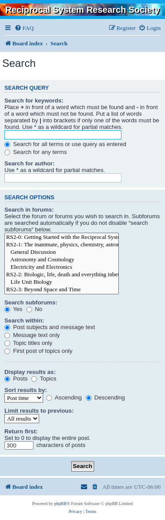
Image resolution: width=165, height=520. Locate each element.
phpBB (60, 503)
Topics (43, 378)
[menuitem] (24, 28)
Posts (16, 378)
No (34, 309)
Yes (13, 309)
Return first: (20, 431)
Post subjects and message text (49, 327)
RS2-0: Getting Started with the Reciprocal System (61, 237)
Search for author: (29, 163)
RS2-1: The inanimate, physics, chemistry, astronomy (61, 245)
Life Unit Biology (61, 282)
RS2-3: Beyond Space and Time (61, 289)
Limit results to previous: (39, 410)
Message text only (32, 335)
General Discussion (61, 252)
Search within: (24, 320)
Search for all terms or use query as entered (65, 144)
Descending (105, 397)
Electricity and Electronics (61, 267)
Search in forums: (29, 209)
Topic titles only (28, 343)
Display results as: (30, 372)
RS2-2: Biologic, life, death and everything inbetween (61, 274)
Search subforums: (30, 302)
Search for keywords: (33, 100)
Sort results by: (25, 390)
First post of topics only (38, 351)
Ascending (64, 397)
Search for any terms (35, 152)
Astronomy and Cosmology (61, 260)
